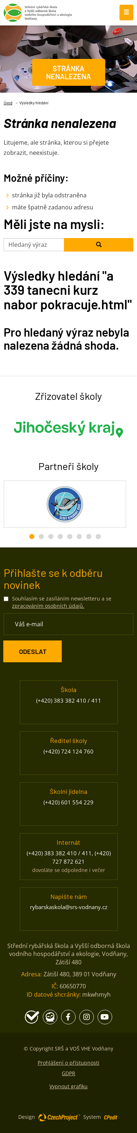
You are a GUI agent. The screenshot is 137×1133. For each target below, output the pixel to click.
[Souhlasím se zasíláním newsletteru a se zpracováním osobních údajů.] (6, 598)
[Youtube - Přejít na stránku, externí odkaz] (105, 1017)
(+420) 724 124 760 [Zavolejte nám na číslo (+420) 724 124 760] (68, 751)
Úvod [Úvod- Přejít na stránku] (8, 102)
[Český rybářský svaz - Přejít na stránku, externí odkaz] (65, 504)
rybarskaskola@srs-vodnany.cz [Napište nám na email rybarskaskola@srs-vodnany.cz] (68, 907)
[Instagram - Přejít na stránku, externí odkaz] (86, 1017)
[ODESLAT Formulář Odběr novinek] (32, 651)
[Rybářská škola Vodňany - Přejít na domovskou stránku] (38, 11)
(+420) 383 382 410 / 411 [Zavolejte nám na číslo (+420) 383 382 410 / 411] (68, 700)
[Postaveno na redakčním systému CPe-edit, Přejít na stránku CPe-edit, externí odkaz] (110, 1115)
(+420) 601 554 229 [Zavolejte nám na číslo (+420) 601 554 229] (68, 802)
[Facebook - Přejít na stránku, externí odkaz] (68, 1017)
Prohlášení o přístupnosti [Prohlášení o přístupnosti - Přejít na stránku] (68, 1062)
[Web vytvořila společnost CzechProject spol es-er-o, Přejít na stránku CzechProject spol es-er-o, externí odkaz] (59, 1117)
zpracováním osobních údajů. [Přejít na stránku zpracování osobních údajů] (48, 605)
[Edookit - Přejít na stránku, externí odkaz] (50, 1017)
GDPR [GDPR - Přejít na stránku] (68, 1073)
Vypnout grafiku (68, 1086)
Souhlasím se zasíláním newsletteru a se (61, 602)
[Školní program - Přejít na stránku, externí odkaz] (32, 1017)
